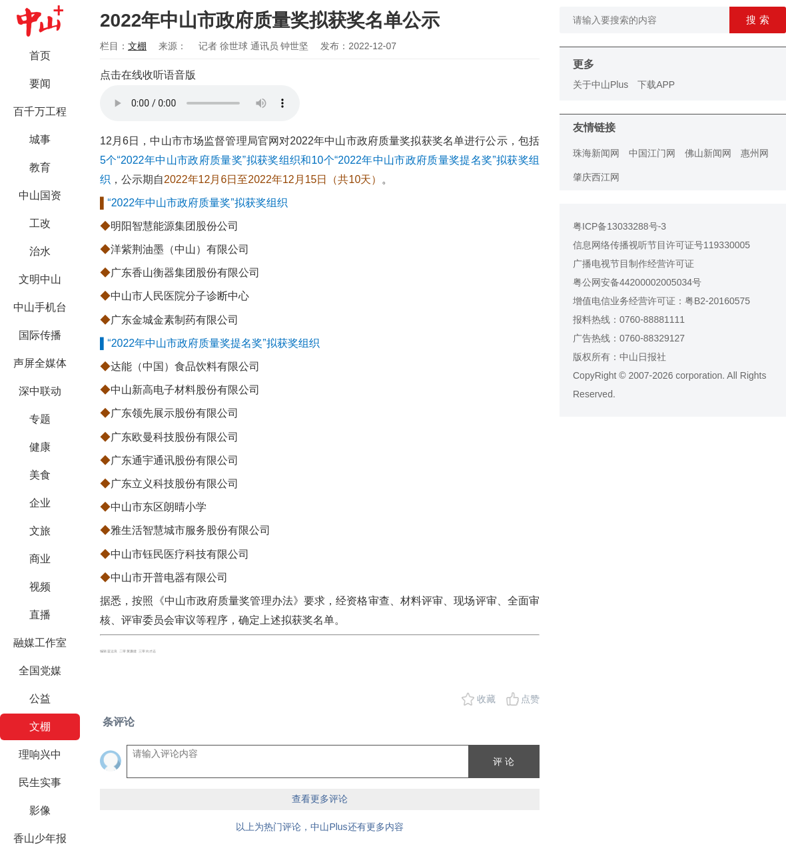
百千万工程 (40, 111)
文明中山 (40, 279)
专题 (40, 419)
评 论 (503, 761)
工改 (40, 223)
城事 (40, 139)
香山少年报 (40, 838)
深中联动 (40, 391)
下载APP (656, 84)
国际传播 (40, 335)
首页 (40, 55)
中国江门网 (652, 153)
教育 (40, 167)
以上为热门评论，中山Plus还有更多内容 (319, 826)
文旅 (40, 530)
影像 (40, 810)
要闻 (40, 83)
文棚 (40, 726)
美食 (40, 475)
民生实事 (40, 782)
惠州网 (755, 153)
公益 (40, 698)
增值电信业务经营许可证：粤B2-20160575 (661, 301)
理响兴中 (40, 754)
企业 (40, 503)
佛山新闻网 (708, 153)
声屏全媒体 (40, 363)
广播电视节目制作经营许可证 (633, 263)
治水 (40, 251)
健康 (40, 447)
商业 (40, 558)
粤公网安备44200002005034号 (637, 282)
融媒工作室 (40, 642)
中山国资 (40, 195)
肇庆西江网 (596, 177)
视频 (40, 586)
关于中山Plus (600, 84)
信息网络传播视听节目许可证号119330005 (661, 245)
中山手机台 (40, 307)
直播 (40, 614)
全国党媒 (40, 670)
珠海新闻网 (596, 153)
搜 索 (757, 19)
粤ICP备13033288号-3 (619, 226)
